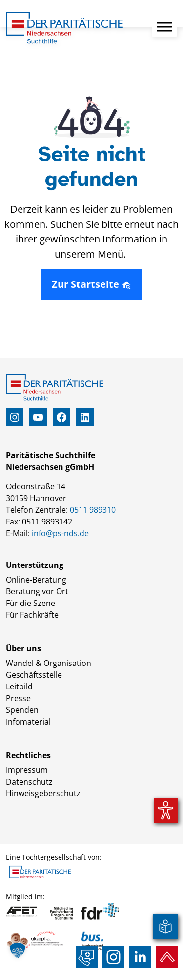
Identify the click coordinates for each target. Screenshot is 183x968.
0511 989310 (93, 509)
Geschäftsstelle (34, 674)
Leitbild (19, 686)
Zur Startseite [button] (91, 284)
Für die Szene (30, 603)
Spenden (22, 710)
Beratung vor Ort (37, 591)
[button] (17, 950)
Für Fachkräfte (32, 614)
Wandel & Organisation (48, 663)
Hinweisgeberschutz (43, 793)
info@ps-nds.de (60, 533)
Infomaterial (28, 721)
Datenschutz (29, 781)
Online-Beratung (36, 579)
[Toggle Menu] (164, 26)
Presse (18, 698)
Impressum (27, 770)
